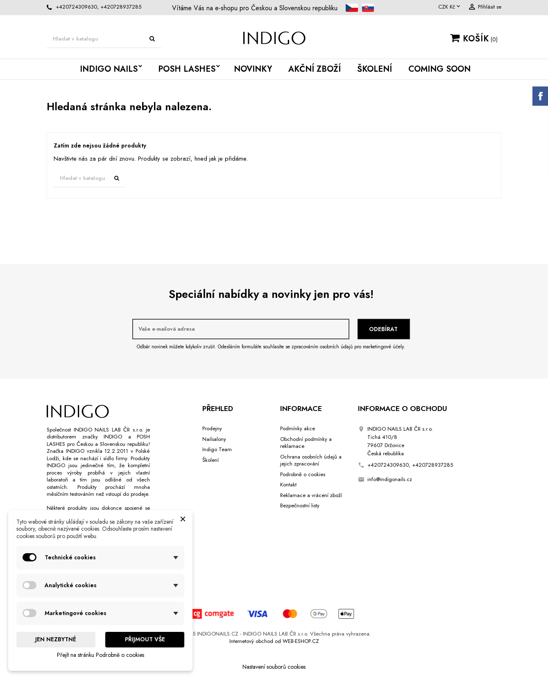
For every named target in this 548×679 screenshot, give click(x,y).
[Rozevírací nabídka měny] (450, 7)
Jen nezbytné (55, 639)
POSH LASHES (186, 69)
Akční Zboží (314, 69)
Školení (374, 69)
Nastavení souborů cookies (274, 667)
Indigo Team (217, 449)
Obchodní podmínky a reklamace (306, 442)
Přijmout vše (145, 639)
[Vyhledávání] (104, 39)
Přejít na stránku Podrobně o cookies (100, 655)
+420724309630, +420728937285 (98, 7)
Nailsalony (214, 439)
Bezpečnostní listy (299, 505)
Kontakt (288, 484)
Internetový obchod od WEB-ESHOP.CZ (274, 641)
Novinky (253, 69)
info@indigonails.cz (389, 479)
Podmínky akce (297, 428)
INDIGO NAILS (109, 69)
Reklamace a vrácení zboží (311, 495)
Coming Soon (439, 69)
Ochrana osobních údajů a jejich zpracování (311, 460)
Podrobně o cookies (302, 474)
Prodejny (212, 428)
